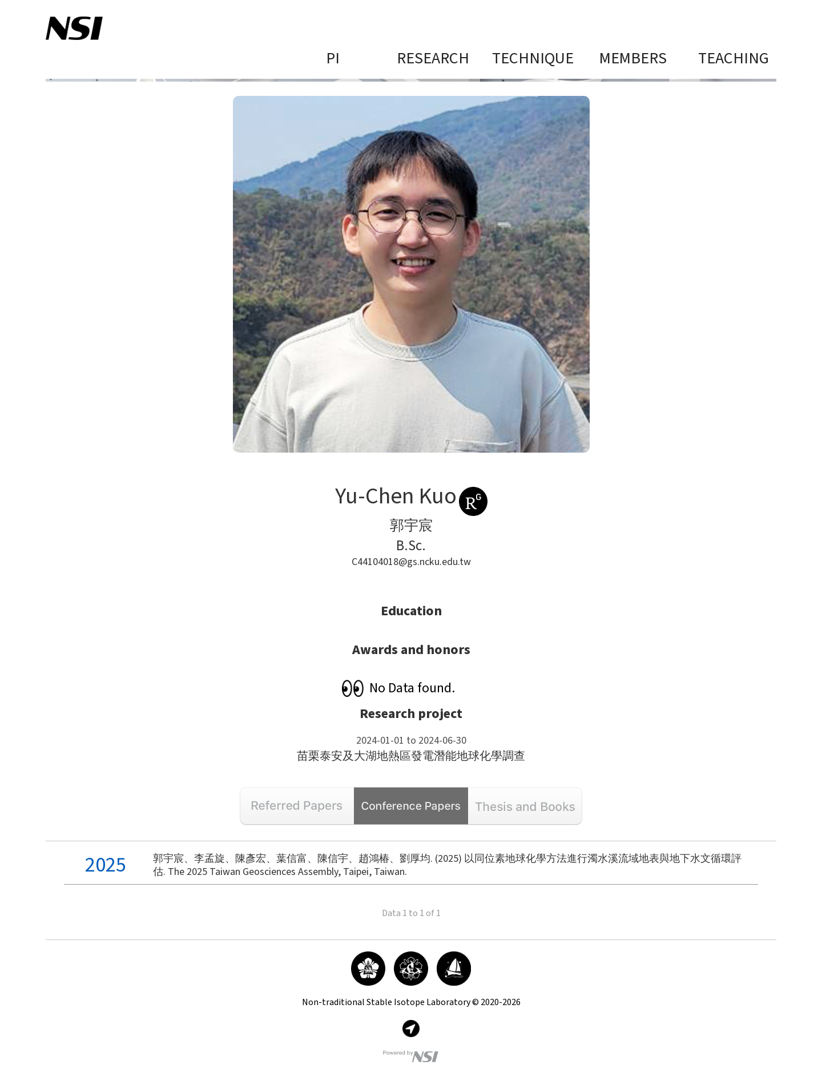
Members (633, 58)
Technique (533, 58)
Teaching (733, 58)
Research (433, 58)
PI (333, 58)
